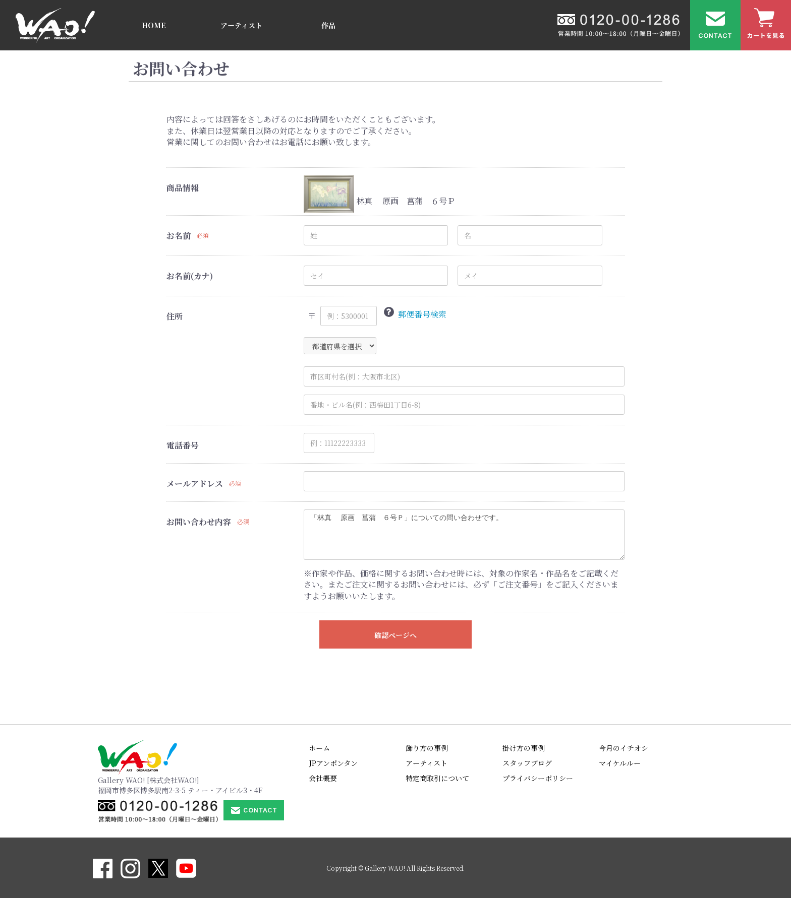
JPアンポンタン (333, 763)
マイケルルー (620, 763)
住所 (174, 316)
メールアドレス (194, 483)
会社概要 (323, 778)
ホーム (319, 748)
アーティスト (241, 25)
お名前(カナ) (189, 276)
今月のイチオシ (623, 748)
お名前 (178, 235)
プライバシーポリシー (537, 778)
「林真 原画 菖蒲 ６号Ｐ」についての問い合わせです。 (464, 534)
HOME (154, 25)
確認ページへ (395, 635)
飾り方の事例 (427, 748)
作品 (328, 25)
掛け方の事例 (523, 748)
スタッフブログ (527, 763)
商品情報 (182, 188)
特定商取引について (437, 778)
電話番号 (182, 445)
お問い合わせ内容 (198, 522)
